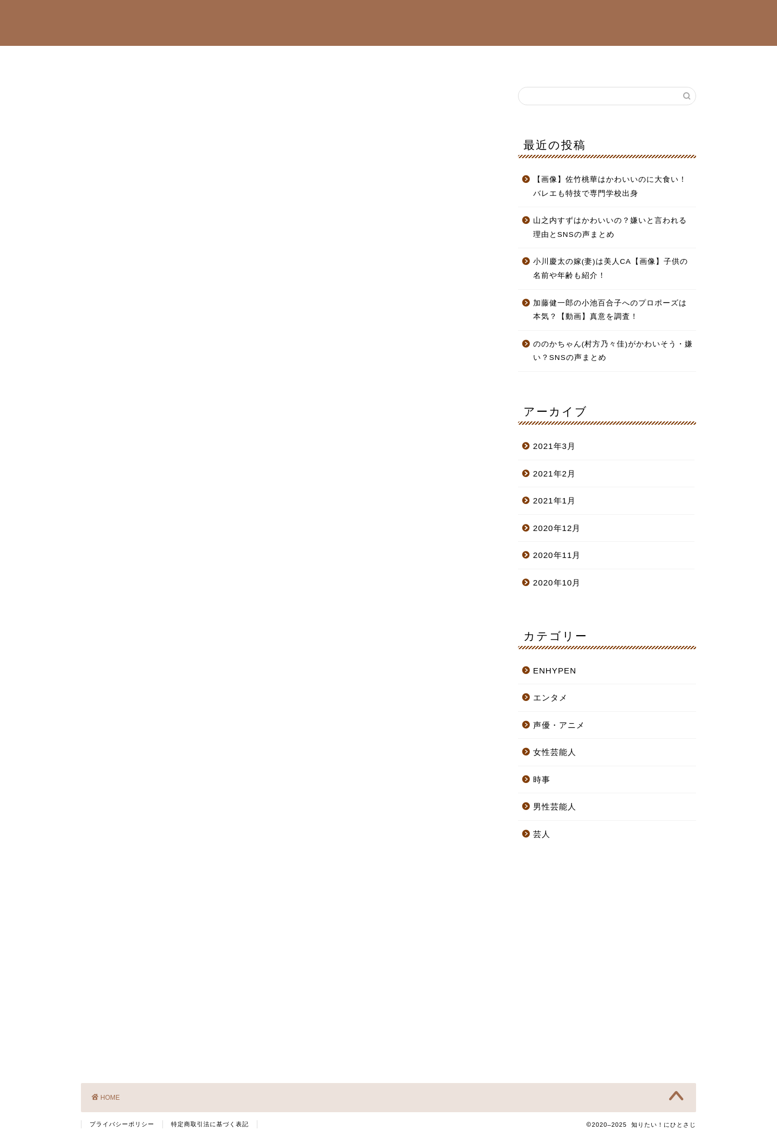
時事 (541, 779)
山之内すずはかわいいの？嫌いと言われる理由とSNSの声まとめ (610, 227)
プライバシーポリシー (122, 1124)
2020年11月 (557, 555)
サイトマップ (506, 59)
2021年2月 (554, 473)
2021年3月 (554, 446)
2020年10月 (557, 582)
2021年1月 (554, 500)
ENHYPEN (324, 59)
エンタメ (550, 697)
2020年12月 (557, 528)
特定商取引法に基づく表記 (210, 1124)
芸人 (449, 59)
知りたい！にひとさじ (388, 22)
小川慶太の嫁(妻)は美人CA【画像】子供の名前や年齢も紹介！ (610, 268)
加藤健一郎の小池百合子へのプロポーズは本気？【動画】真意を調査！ (610, 310)
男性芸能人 (259, 59)
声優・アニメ (392, 59)
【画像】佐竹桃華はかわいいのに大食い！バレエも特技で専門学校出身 (610, 186)
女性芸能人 (195, 59)
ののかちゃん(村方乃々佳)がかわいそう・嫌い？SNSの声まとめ (613, 351)
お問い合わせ (579, 59)
